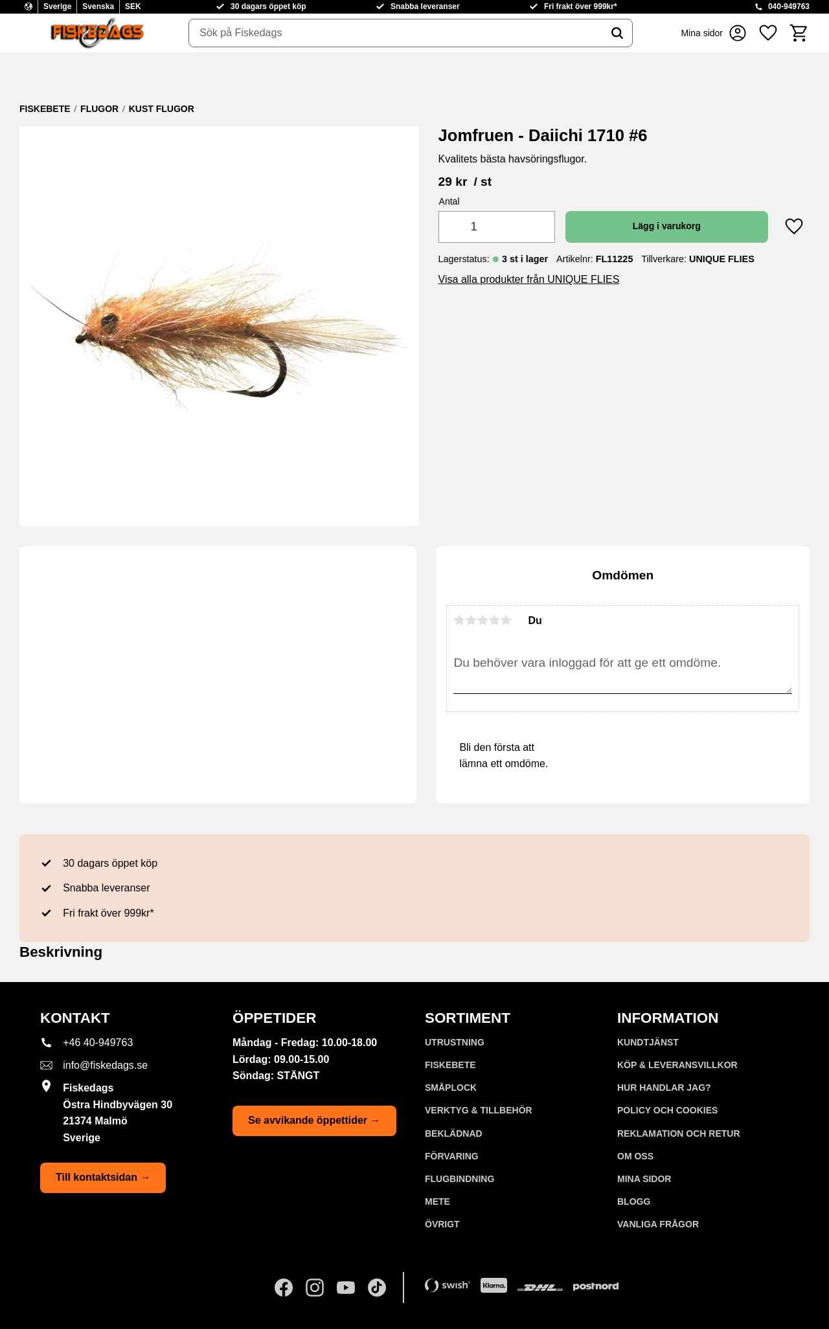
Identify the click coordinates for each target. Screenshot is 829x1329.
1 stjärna (459, 620)
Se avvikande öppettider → (314, 1120)
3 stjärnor (482, 620)
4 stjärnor (494, 620)
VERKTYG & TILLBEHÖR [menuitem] (478, 1110)
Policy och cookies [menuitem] (667, 1110)
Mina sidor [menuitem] (644, 1179)
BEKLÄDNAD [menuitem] (454, 1133)
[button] (768, 33)
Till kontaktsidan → (103, 1177)
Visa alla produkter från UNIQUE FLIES (529, 279)
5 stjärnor (506, 620)
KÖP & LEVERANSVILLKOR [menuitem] (677, 1065)
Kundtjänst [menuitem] (648, 1042)
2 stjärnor (471, 620)
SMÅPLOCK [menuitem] (451, 1087)
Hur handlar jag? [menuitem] (664, 1087)
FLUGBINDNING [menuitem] (459, 1179)
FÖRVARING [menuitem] (452, 1156)
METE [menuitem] (437, 1201)
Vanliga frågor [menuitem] (658, 1224)
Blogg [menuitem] (633, 1201)
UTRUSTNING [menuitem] (454, 1042)
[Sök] (617, 33)
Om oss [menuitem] (635, 1156)
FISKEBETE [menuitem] (450, 1065)
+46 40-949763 (98, 1042)
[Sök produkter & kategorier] (395, 33)
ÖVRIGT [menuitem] (442, 1224)
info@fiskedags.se (105, 1065)
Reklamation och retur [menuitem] (678, 1133)
